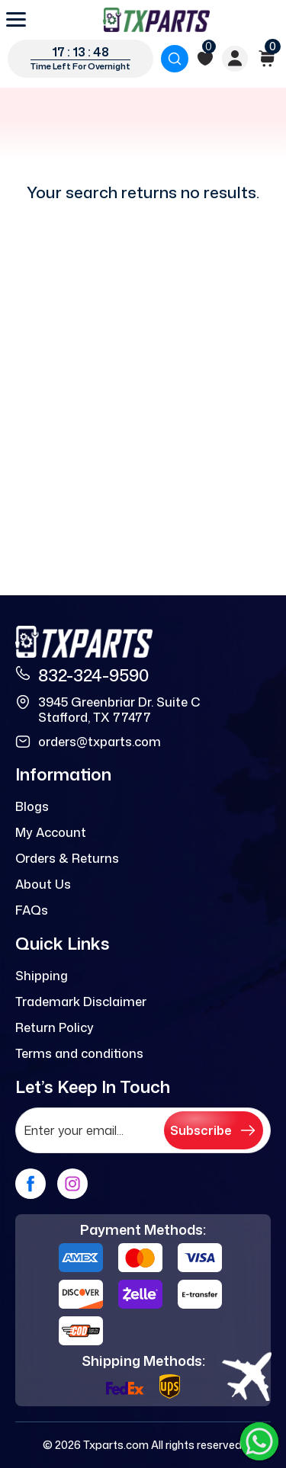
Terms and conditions (79, 1053)
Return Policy (54, 1027)
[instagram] (72, 1183)
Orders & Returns (67, 858)
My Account (50, 832)
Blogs (32, 806)
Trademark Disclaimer (80, 1001)
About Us (43, 884)
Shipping (41, 975)
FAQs (31, 910)
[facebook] (30, 1183)
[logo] (156, 20)
